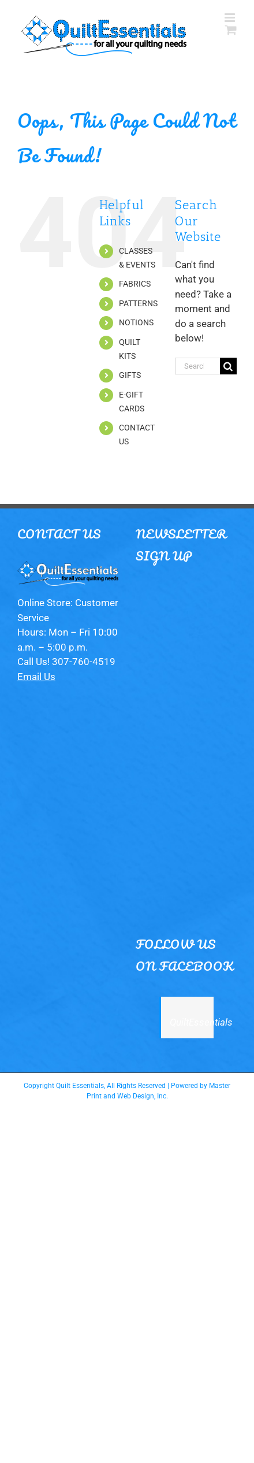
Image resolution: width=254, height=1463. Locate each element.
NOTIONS (136, 322)
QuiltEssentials (201, 1022)
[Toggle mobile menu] (231, 18)
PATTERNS (138, 303)
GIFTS (130, 375)
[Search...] (197, 366)
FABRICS (135, 283)
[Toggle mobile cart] (231, 30)
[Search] (228, 366)
